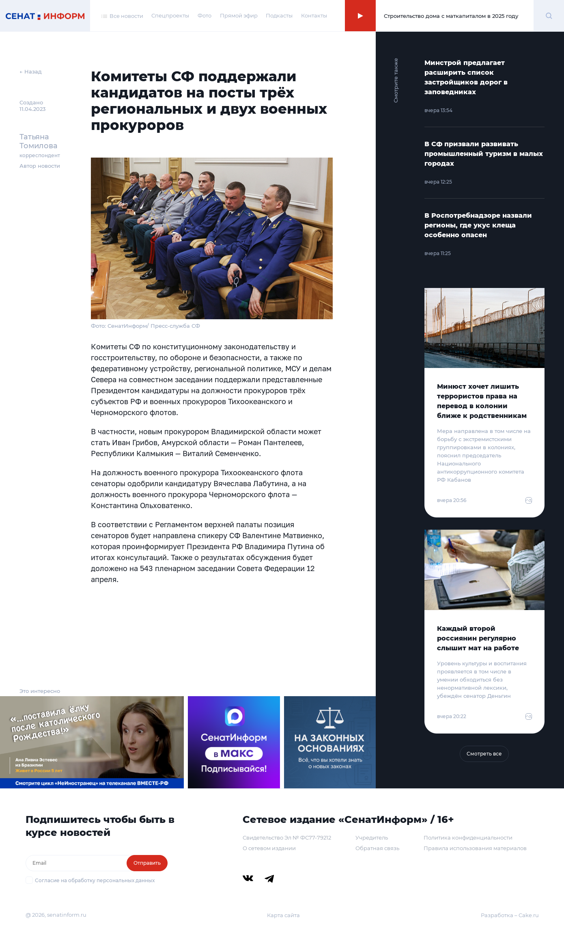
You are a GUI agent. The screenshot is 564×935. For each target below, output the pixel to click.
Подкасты (279, 15)
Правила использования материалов (475, 848)
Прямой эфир (239, 15)
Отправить (147, 863)
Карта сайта (283, 915)
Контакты (314, 15)
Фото (204, 15)
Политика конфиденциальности (468, 837)
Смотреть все (484, 754)
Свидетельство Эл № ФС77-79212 (287, 837)
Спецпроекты (170, 15)
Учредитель (371, 837)
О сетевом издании (269, 848)
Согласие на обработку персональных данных (95, 880)
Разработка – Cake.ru (510, 915)
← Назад (30, 71)
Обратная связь (377, 848)
